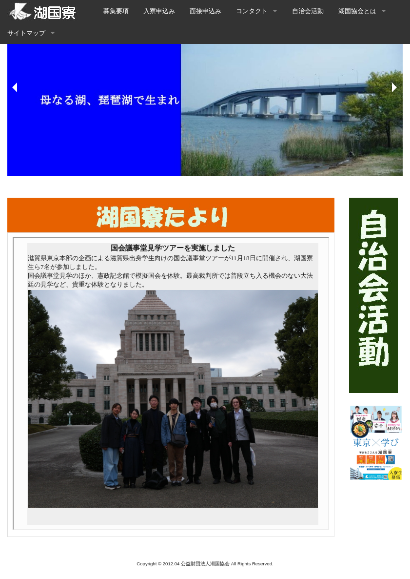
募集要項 (116, 11)
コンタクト (252, 11)
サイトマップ (26, 33)
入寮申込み (159, 11)
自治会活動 (308, 11)
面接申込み (205, 11)
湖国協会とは (357, 11)
